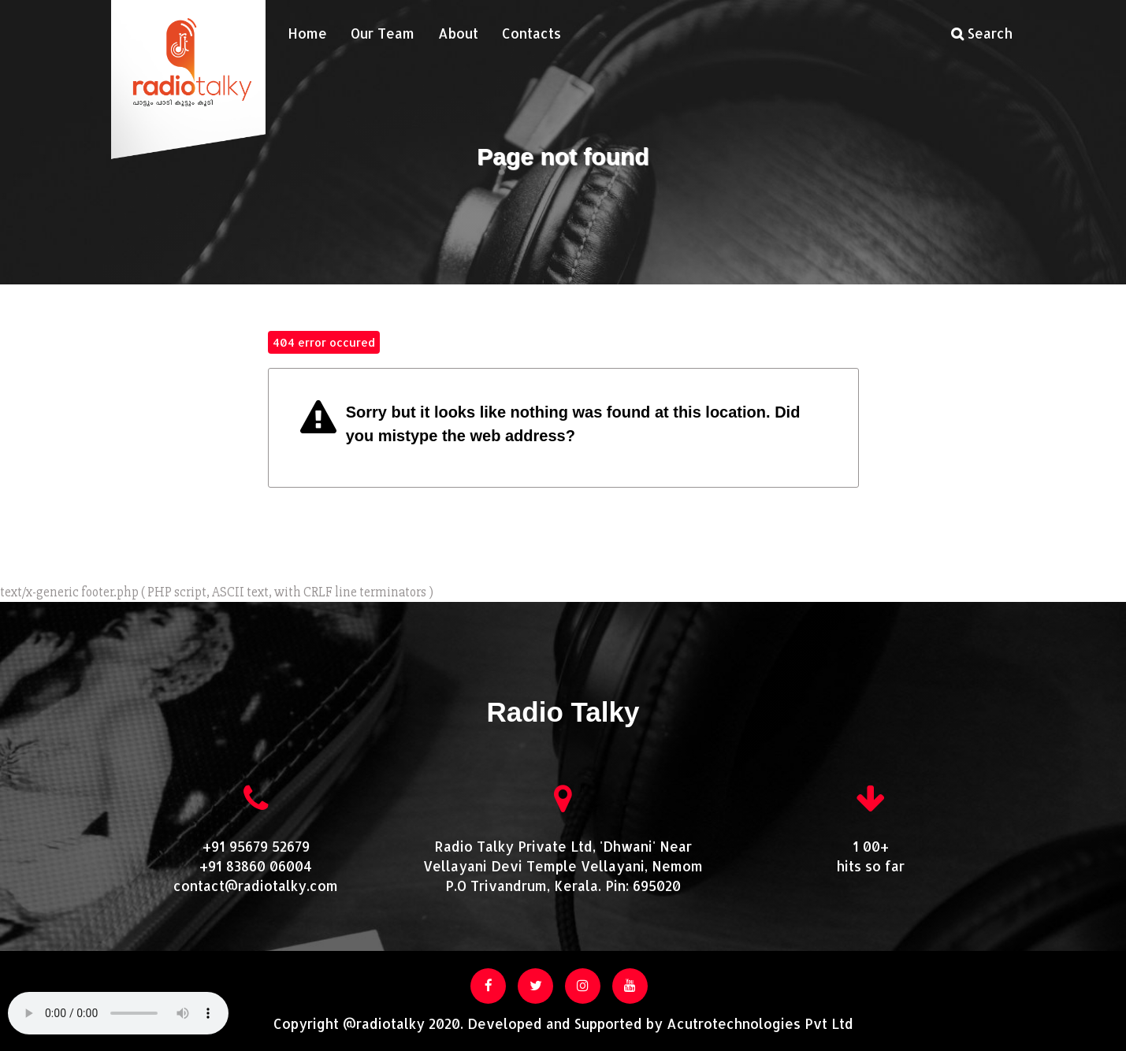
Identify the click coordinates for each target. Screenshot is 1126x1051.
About (458, 33)
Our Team (382, 33)
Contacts (531, 33)
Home (307, 33)
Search (982, 33)
